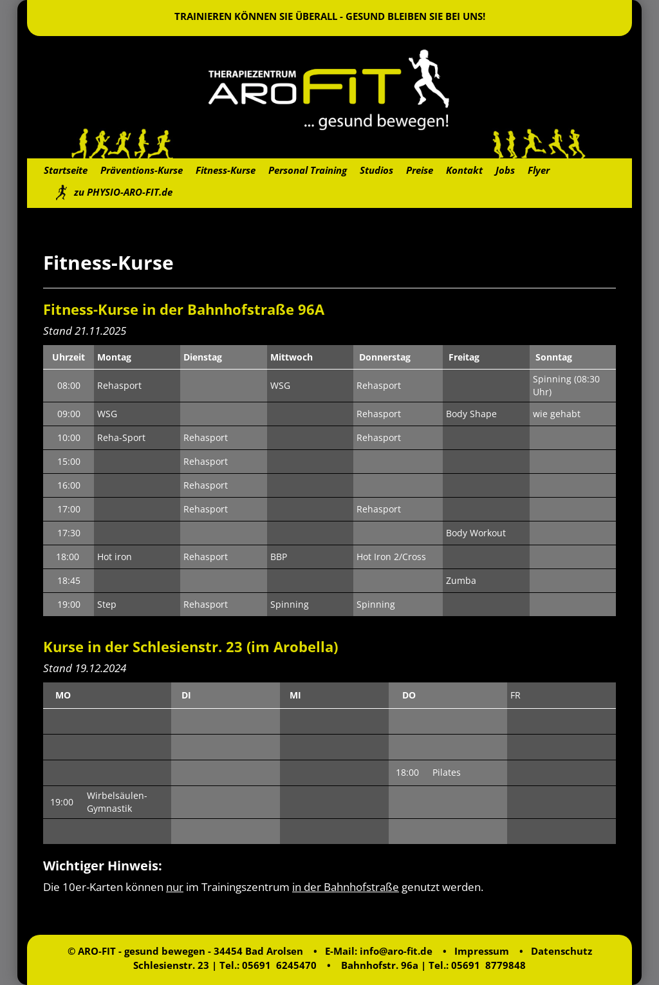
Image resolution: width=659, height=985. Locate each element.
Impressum (481, 950)
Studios (376, 170)
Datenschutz (561, 950)
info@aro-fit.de (396, 950)
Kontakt (464, 170)
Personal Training (307, 170)
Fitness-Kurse (225, 170)
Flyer (539, 170)
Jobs (505, 170)
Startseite (66, 170)
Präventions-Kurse (141, 170)
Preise (419, 170)
